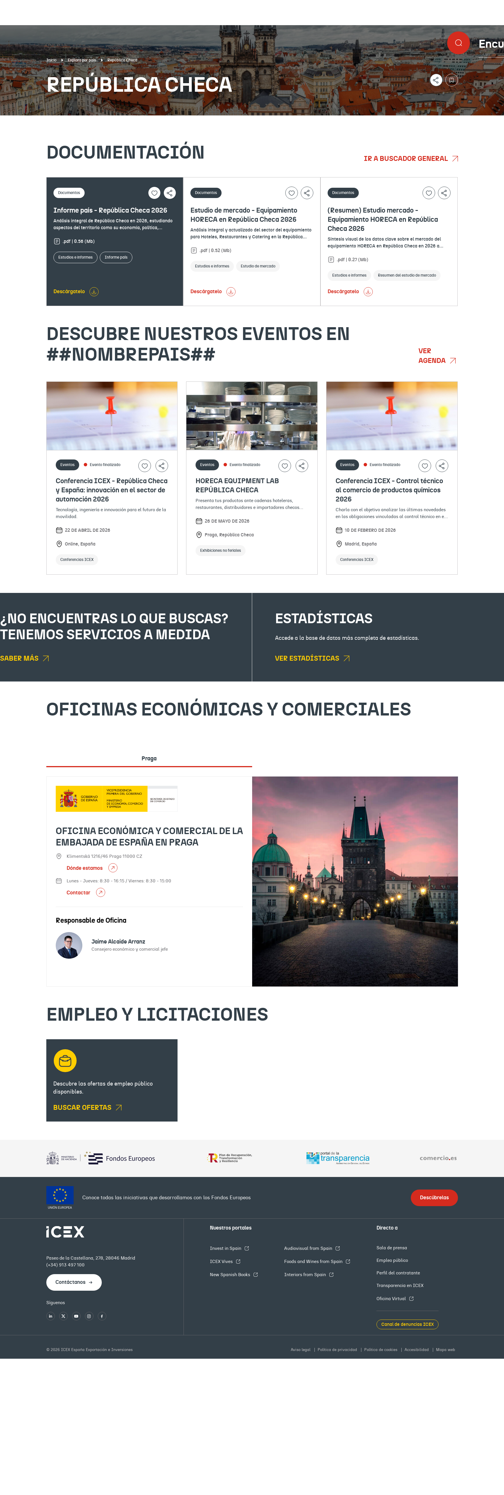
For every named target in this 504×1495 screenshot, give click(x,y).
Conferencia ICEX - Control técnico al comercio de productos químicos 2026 (389, 490)
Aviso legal (301, 1350)
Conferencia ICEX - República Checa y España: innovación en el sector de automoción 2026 (112, 490)
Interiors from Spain (305, 1274)
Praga (149, 759)
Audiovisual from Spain (308, 1248)
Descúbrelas (434, 1197)
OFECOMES (299, 120)
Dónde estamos (85, 868)
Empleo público (392, 1260)
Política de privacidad (338, 1350)
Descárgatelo (69, 291)
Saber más (20, 658)
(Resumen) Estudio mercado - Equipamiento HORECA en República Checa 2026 (383, 219)
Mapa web (445, 1350)
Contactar (79, 893)
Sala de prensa (391, 1248)
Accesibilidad (417, 1350)
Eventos (182, 120)
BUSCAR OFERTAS (83, 1107)
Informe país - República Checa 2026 (110, 210)
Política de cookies (381, 1350)
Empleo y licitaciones (435, 120)
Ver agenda (433, 356)
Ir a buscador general (406, 158)
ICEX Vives (222, 1261)
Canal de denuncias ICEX (407, 1324)
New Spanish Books (230, 1274)
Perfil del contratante (398, 1273)
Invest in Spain (226, 1248)
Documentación (61, 120)
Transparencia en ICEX (399, 1285)
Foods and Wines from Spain (314, 1261)
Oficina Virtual (391, 1298)
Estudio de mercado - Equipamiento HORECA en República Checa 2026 (243, 215)
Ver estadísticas (308, 658)
